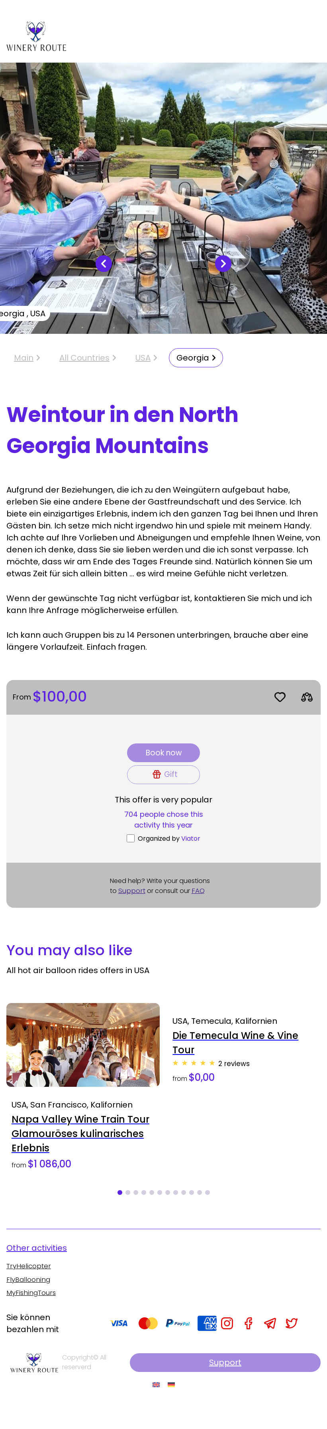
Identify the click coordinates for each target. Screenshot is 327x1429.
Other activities (36, 1269)
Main (27, 363)
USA (143, 363)
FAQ (200, 906)
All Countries (84, 363)
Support (132, 906)
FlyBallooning (29, 1302)
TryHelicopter (30, 1288)
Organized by (169, 853)
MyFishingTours (33, 1316)
